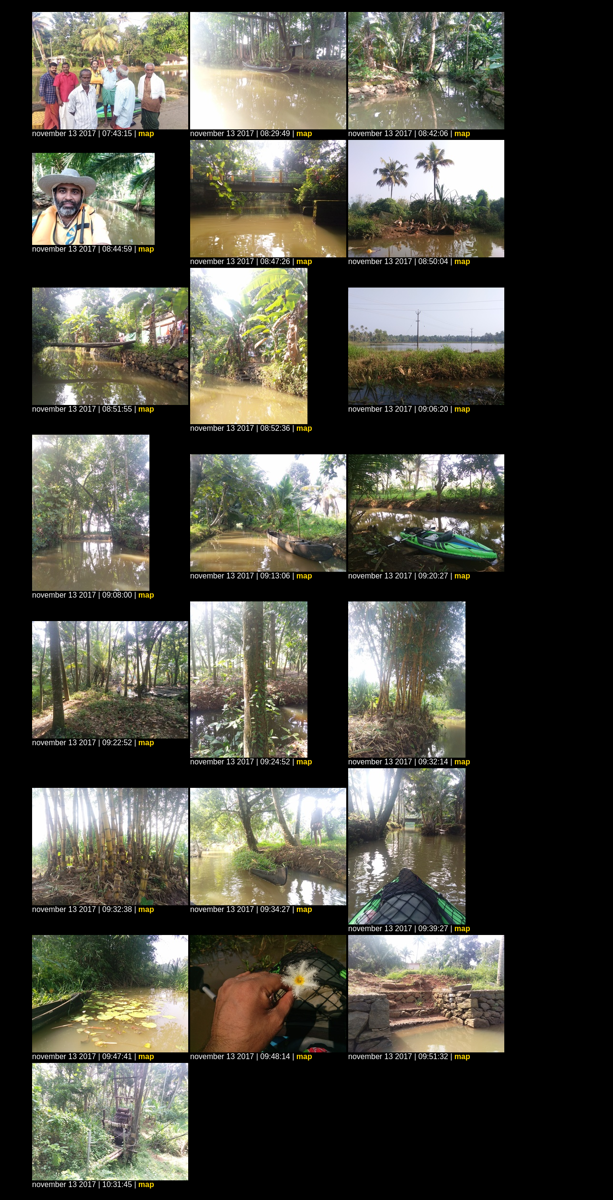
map (146, 133)
